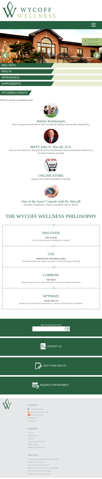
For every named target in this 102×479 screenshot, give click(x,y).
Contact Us (54, 346)
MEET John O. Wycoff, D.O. (51, 147)
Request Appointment (54, 385)
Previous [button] (5, 55)
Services (31, 439)
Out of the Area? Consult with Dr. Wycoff (51, 201)
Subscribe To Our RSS (39, 412)
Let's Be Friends (37, 409)
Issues (30, 433)
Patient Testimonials (51, 121)
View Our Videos (37, 415)
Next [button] (96, 55)
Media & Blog (33, 444)
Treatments (32, 436)
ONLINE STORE (51, 175)
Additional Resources (36, 447)
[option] (51, 46)
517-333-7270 (72, 25)
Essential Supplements (37, 442)
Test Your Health (54, 365)
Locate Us (32, 421)
